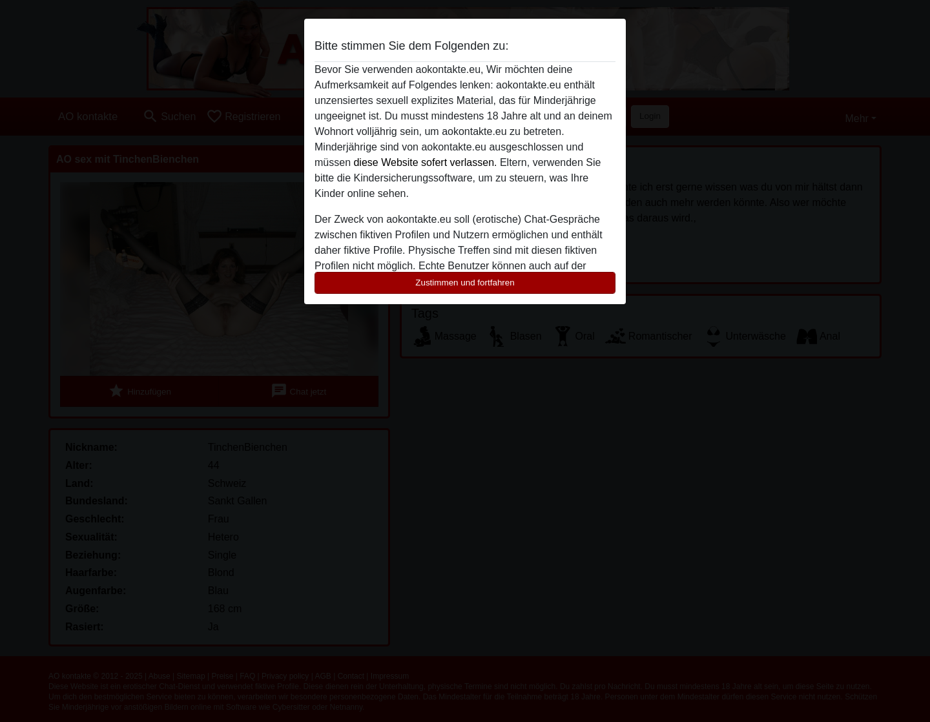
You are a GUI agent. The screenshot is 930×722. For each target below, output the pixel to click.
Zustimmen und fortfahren (465, 282)
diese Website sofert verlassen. (425, 162)
